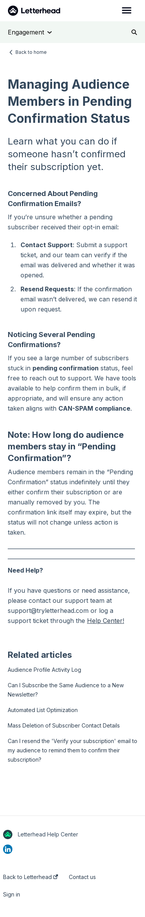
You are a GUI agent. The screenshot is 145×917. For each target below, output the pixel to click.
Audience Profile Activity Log (44, 669)
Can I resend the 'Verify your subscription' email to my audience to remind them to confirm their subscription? (72, 750)
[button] (126, 11)
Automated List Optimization (43, 710)
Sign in (11, 894)
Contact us (82, 877)
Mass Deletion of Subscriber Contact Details (64, 725)
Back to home (31, 52)
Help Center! (105, 621)
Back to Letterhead (30, 877)
